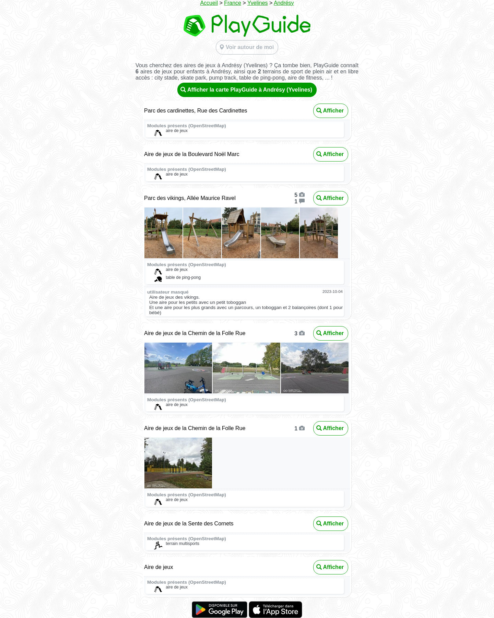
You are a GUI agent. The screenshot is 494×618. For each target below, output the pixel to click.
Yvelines (257, 3)
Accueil (209, 3)
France (232, 3)
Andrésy (284, 3)
